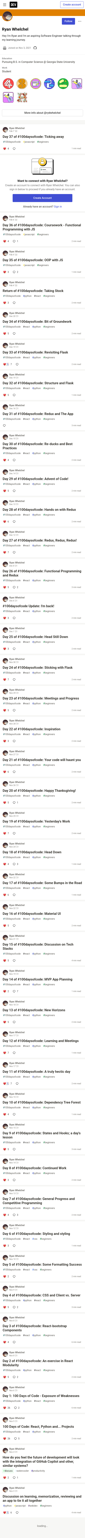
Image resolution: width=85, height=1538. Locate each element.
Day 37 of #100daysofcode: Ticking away (33, 137)
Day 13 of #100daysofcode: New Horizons (34, 1010)
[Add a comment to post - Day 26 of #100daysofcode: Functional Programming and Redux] (6, 587)
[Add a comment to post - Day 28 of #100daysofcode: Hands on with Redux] (6, 522)
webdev (32, 1506)
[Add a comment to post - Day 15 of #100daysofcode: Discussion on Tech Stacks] (6, 961)
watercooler (22, 1471)
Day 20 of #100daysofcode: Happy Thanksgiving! (39, 791)
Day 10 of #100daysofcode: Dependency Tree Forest (42, 1102)
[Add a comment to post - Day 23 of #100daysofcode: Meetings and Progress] (6, 710)
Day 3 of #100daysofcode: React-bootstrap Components (35, 1328)
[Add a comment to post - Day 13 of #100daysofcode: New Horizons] (6, 1022)
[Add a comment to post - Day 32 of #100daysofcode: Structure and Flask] (6, 395)
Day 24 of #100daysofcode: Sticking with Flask (38, 668)
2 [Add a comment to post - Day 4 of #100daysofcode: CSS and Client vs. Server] (15, 1307)
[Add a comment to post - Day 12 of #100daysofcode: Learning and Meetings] (6, 1053)
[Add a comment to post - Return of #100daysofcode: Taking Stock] (6, 303)
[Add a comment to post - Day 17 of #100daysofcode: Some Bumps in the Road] (6, 895)
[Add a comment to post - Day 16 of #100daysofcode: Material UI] (6, 926)
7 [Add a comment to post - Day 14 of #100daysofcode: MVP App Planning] (15, 991)
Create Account (42, 198)
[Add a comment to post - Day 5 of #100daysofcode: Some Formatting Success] (6, 1276)
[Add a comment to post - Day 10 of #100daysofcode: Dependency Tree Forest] (6, 1114)
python (27, 296)
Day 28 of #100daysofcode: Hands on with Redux (39, 510)
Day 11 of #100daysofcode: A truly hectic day (36, 1072)
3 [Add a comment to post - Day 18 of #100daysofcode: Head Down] (15, 864)
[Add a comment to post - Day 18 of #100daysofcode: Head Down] (6, 864)
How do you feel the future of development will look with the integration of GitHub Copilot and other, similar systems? (41, 1461)
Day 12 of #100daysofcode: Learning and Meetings (41, 1041)
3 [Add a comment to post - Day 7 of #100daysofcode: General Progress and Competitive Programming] (15, 1215)
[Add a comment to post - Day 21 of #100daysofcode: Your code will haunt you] (6, 772)
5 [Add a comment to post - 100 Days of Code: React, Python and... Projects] (16, 1439)
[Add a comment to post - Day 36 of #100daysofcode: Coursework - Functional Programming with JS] (6, 241)
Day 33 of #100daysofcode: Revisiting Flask (35, 352)
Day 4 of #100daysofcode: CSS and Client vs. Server (42, 1295)
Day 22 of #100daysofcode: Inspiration (31, 729)
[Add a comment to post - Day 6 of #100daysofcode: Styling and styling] (6, 1246)
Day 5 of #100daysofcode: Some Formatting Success (42, 1264)
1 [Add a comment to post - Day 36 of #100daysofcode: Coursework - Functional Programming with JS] (15, 241)
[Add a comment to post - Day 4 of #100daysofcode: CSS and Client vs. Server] (6, 1307)
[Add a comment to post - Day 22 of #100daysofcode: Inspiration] (6, 741)
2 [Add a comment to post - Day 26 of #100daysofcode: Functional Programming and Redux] (15, 587)
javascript (29, 142)
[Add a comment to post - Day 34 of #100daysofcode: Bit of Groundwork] (6, 334)
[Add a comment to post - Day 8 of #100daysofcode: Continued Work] (6, 1180)
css (34, 1239)
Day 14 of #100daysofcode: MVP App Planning (37, 979)
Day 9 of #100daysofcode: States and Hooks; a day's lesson (42, 1135)
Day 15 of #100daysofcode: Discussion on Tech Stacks (38, 946)
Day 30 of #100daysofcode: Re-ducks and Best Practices (38, 446)
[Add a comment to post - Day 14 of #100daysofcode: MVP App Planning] (6, 991)
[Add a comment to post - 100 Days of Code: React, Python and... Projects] (6, 1439)
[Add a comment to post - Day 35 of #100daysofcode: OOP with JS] (6, 272)
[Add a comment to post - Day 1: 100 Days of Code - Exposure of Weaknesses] (6, 1408)
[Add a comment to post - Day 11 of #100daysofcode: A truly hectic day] (7, 1084)
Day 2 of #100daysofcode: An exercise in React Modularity (38, 1363)
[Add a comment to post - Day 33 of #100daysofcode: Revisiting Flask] (7, 364)
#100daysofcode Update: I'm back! (28, 606)
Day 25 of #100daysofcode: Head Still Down (35, 637)
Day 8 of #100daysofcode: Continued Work (34, 1168)
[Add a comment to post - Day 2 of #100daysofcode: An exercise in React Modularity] (6, 1377)
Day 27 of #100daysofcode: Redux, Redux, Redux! (40, 540)
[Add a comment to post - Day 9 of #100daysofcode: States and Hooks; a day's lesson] (6, 1149)
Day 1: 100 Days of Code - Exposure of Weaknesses (41, 1396)
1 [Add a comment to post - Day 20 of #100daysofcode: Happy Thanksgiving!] (15, 803)
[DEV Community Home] (13, 4)
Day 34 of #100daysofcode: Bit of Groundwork (37, 322)
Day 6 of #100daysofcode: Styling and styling (36, 1234)
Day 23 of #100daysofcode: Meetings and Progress (41, 698)
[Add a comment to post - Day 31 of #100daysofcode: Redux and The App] (5, 425)
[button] (8, 83)
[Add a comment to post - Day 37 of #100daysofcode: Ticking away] (6, 149)
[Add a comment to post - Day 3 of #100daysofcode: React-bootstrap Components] (6, 1342)
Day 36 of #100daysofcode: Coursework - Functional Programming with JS (42, 227)
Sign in (58, 206)
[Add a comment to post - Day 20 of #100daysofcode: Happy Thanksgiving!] (6, 803)
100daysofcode (12, 142)
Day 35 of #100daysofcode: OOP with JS (33, 260)
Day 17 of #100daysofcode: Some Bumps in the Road (42, 883)
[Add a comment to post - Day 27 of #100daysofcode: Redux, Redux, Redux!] (6, 552)
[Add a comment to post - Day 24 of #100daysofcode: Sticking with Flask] (6, 680)
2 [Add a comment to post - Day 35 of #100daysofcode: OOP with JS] (15, 272)
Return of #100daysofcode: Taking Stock (33, 291)
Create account (72, 4)
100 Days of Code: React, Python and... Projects (38, 1427)
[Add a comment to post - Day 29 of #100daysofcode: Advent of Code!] (6, 491)
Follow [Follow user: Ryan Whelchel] (68, 21)
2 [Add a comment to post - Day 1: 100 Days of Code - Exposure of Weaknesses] (16, 1408)
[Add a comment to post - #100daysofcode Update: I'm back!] (6, 618)
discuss (8, 1471)
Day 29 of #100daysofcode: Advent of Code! (35, 479)
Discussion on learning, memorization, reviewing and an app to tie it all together (42, 1498)
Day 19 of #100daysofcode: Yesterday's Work (36, 821)
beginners (43, 142)
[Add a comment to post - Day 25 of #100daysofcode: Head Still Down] (6, 649)
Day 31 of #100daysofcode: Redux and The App (38, 414)
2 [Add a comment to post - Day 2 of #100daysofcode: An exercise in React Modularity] (15, 1377)
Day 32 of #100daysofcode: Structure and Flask (38, 383)
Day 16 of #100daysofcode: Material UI (32, 914)
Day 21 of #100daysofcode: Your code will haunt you (42, 760)
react (37, 296)
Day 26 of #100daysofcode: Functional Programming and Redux (42, 573)
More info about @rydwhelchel (42, 112)
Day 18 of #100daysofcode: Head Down (32, 852)
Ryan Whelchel (17, 128)
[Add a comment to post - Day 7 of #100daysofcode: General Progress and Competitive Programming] (6, 1215)
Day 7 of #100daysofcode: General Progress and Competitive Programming (39, 1201)
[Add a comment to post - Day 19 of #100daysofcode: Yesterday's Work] (6, 833)
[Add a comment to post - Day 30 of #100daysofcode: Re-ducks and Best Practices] (6, 460)
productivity (38, 1471)
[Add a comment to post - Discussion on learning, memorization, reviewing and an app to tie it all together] (7, 1513)
